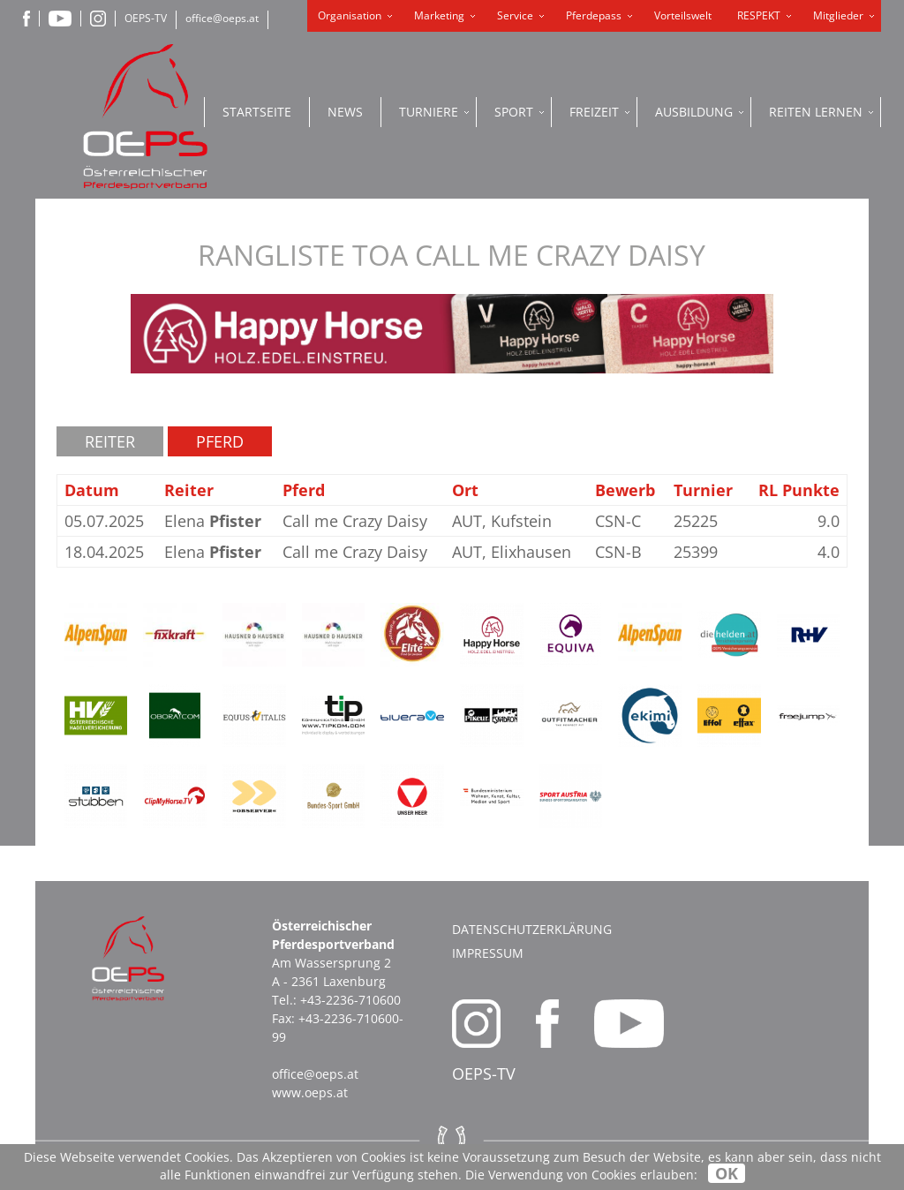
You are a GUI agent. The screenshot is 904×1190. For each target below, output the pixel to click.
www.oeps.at (310, 1092)
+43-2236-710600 (350, 999)
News (345, 111)
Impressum (488, 953)
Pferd (220, 441)
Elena (212, 520)
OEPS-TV (145, 18)
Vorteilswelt (683, 15)
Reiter (110, 441)
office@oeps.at (222, 18)
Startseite (256, 111)
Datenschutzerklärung (532, 929)
